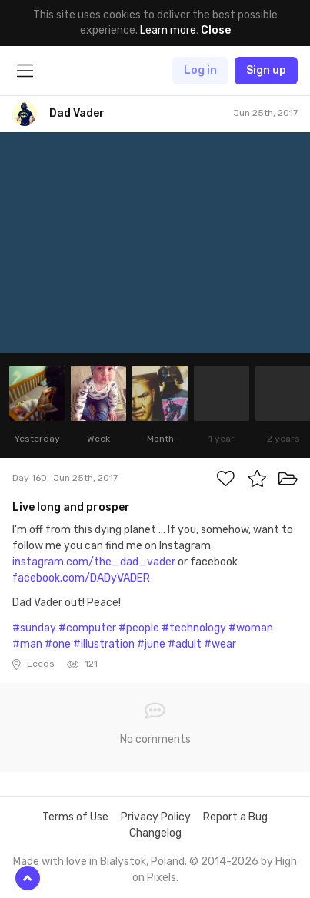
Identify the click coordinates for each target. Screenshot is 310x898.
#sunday (34, 628)
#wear (220, 644)
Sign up (266, 70)
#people (138, 628)
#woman (250, 628)
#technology (194, 628)
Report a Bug (235, 816)
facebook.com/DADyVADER (81, 578)
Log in (200, 70)
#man (27, 644)
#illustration (104, 644)
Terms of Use (75, 816)
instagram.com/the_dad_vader (93, 561)
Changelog (155, 833)
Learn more (168, 30)
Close (216, 30)
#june (151, 644)
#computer (87, 628)
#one (58, 644)
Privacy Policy (156, 816)
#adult (185, 644)
